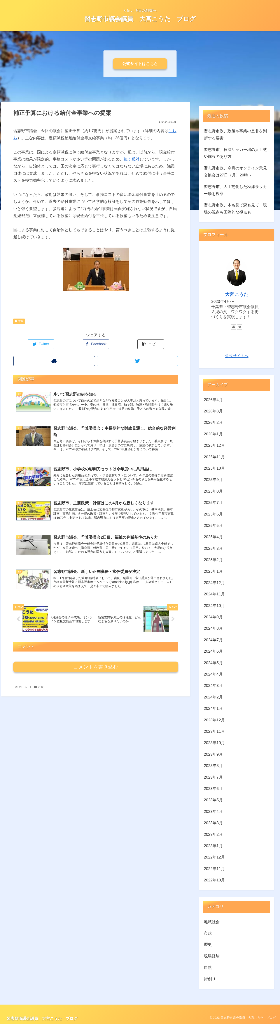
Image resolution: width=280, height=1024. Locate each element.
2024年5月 (213, 663)
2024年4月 (213, 674)
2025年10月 (214, 468)
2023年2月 (213, 834)
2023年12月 (214, 720)
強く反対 (131, 159)
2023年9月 (213, 754)
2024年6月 (213, 651)
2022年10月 (214, 880)
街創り (210, 979)
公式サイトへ (236, 356)
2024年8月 (213, 628)
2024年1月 (213, 708)
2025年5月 (213, 525)
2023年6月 (213, 788)
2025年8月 (213, 491)
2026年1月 (213, 434)
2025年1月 (213, 571)
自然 (208, 967)
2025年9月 (213, 480)
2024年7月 (213, 640)
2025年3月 (213, 548)
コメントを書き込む (95, 667)
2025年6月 (213, 514)
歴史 (208, 944)
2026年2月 (213, 422)
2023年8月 (213, 766)
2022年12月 (214, 857)
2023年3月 (213, 823)
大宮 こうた (236, 294)
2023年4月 (213, 811)
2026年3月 (213, 411)
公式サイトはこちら (140, 64)
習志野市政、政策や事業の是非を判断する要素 (235, 134)
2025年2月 (213, 560)
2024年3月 (213, 685)
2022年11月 (214, 869)
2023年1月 (213, 846)
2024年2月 (213, 697)
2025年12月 (214, 445)
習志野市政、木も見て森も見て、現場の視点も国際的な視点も (235, 208)
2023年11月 (214, 731)
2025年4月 (213, 537)
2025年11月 (214, 457)
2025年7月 (213, 502)
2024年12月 (214, 583)
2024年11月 (214, 594)
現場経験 (212, 956)
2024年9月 (213, 617)
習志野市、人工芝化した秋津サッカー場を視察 (235, 190)
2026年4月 (213, 400)
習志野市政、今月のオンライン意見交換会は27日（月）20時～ (235, 171)
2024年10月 (214, 605)
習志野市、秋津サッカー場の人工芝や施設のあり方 (235, 153)
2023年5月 (213, 800)
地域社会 (212, 922)
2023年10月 (214, 743)
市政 (19, 321)
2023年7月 (213, 777)
